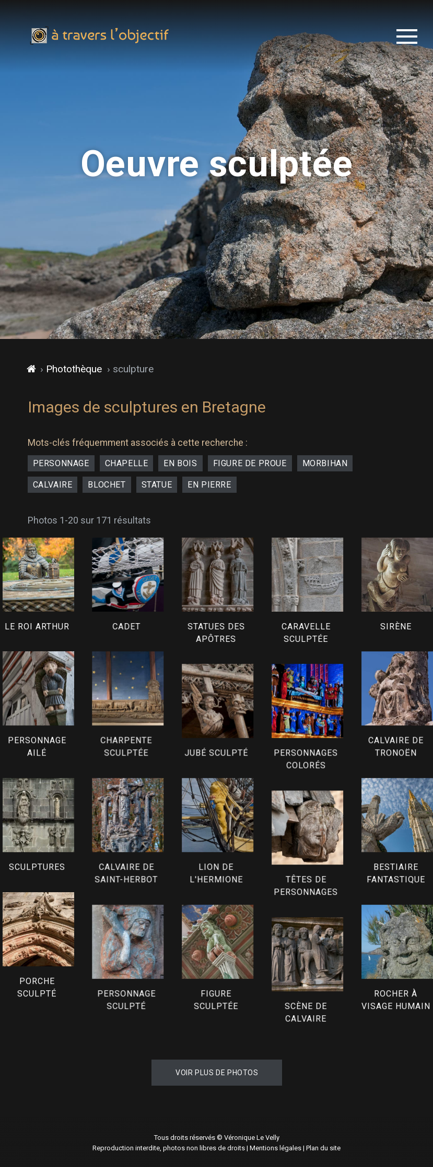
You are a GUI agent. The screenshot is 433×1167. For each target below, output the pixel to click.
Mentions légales (275, 1148)
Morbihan (325, 463)
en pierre (209, 485)
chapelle (126, 463)
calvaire (53, 485)
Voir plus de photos (216, 1072)
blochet (106, 485)
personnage (61, 463)
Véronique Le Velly (251, 1137)
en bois (180, 463)
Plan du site (323, 1148)
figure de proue (250, 463)
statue (157, 485)
